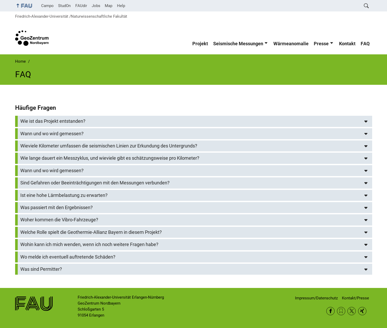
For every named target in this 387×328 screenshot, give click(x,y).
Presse (321, 43)
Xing (362, 311)
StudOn (64, 5)
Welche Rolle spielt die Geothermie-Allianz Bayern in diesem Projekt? (91, 232)
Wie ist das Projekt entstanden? (52, 121)
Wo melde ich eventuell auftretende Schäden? (67, 257)
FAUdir (81, 5)
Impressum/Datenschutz (316, 298)
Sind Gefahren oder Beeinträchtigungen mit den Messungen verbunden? (95, 182)
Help (121, 5)
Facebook (330, 311)
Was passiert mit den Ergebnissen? (56, 207)
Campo (47, 5)
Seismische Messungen (238, 43)
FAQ (365, 43)
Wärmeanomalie (291, 43)
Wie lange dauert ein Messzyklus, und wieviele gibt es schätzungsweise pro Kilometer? (109, 158)
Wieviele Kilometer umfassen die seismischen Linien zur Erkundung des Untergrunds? (108, 146)
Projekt (200, 43)
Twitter (351, 311)
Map (108, 5)
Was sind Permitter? (41, 269)
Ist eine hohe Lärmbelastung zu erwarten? (64, 195)
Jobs (96, 5)
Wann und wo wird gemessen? (52, 133)
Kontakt (347, 43)
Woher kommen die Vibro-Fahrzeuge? (59, 219)
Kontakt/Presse (355, 298)
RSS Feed (341, 311)
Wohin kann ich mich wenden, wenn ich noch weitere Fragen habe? (89, 244)
